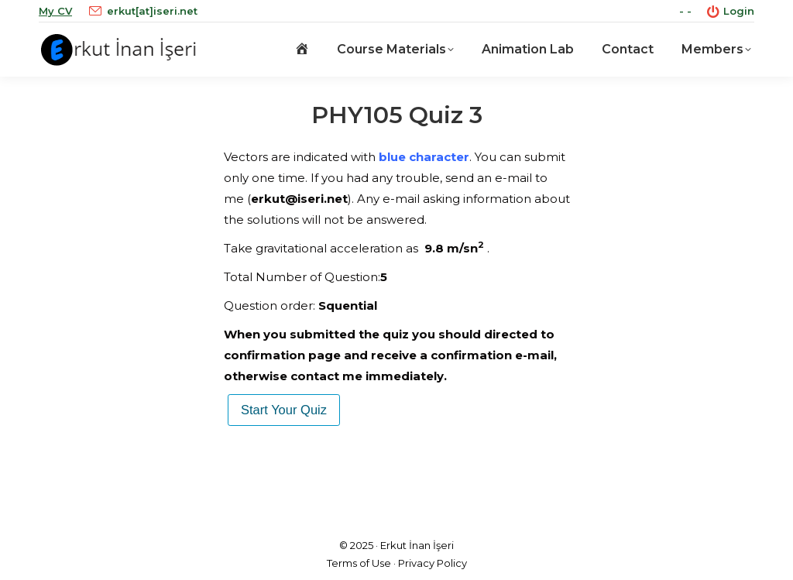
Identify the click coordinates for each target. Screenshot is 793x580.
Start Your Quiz (284, 410)
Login (730, 11)
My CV (55, 11)
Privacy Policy (432, 563)
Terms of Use (359, 563)
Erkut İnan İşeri (417, 545)
